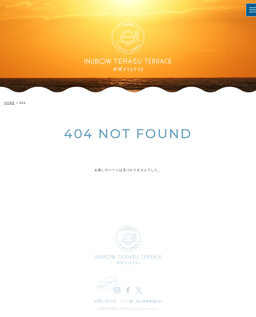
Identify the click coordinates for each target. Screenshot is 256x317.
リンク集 (126, 301)
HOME (9, 103)
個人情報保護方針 (149, 301)
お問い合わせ (105, 301)
